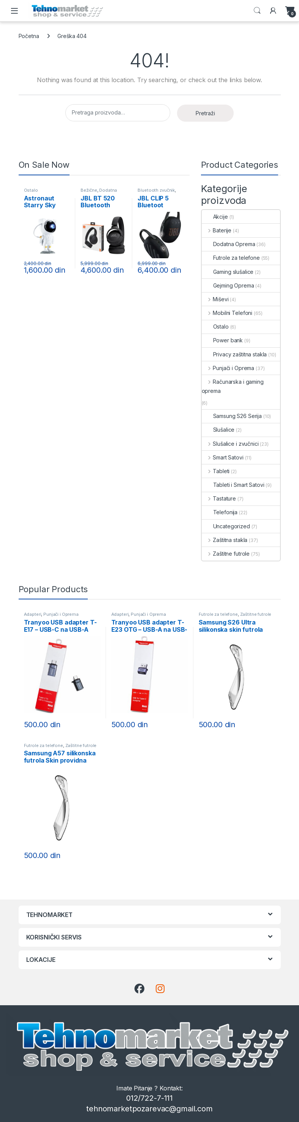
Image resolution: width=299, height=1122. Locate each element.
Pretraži (205, 113)
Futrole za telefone (231, 257)
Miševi (215, 299)
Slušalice (218, 429)
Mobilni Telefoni (227, 313)
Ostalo (31, 190)
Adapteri (32, 614)
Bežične (89, 190)
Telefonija (220, 512)
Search (257, 10)
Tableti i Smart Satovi (233, 485)
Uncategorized (226, 526)
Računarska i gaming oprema (233, 386)
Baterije (217, 230)
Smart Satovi (223, 457)
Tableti (216, 471)
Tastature (219, 498)
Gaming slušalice (228, 272)
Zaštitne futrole (226, 553)
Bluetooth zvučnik (156, 190)
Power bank (222, 340)
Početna (29, 36)
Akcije (215, 216)
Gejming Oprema (228, 285)
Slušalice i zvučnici (230, 443)
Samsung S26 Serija (232, 416)
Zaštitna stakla (225, 540)
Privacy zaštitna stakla (234, 354)
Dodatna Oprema (99, 192)
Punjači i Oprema (228, 368)
